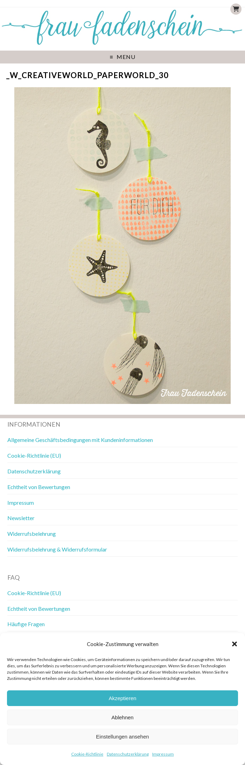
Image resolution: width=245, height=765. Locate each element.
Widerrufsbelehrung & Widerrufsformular (57, 549)
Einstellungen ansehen (122, 737)
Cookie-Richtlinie (87, 754)
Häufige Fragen (26, 624)
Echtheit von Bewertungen (38, 486)
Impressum (163, 754)
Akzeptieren (122, 698)
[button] (234, 643)
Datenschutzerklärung (128, 754)
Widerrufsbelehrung (31, 533)
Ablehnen (122, 717)
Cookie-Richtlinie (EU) (34, 455)
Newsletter (21, 518)
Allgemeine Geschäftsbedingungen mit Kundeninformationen (80, 439)
